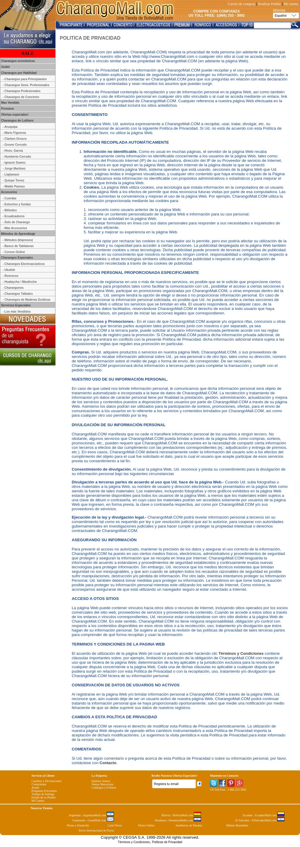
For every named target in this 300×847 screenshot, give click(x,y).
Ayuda (35, 787)
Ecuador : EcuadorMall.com (263, 815)
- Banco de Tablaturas (18, 246)
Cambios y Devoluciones (47, 781)
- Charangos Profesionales (22, 91)
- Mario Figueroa (14, 132)
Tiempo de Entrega (43, 794)
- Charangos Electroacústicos (24, 264)
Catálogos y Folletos (104, 787)
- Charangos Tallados (18, 293)
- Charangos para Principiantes (25, 79)
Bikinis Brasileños (237, 825)
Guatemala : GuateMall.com (93, 820)
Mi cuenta (291, 4)
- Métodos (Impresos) (18, 240)
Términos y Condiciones (241, 653)
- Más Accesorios (15, 228)
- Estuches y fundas (17, 204)
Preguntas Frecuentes (44, 790)
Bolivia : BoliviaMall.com (181, 815)
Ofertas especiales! (14, 114)
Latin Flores (115, 825)
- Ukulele (9, 270)
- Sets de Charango (16, 222)
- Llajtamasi (11, 174)
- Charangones (13, 287)
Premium (7, 108)
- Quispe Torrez (13, 180)
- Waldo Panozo (14, 186)
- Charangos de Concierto (21, 97)
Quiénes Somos (101, 781)
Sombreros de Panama (189, 825)
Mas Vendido (9, 102)
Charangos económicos (17, 61)
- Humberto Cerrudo (17, 156)
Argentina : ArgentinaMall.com (91, 815)
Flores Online (146, 825)
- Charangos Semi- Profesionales (26, 85)
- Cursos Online (14, 252)
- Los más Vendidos (17, 311)
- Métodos (10, 210)
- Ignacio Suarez (14, 162)
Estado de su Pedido (44, 797)
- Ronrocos (10, 275)
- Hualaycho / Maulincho (20, 281)
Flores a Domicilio (78, 825)
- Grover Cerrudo (15, 144)
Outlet (5, 67)
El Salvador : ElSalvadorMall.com (259, 820)
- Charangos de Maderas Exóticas (26, 299)
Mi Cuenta (38, 800)
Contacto (108, 763)
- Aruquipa (10, 126)
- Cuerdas (9, 198)
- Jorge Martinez (14, 168)
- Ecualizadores (13, 216)
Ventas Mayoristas (103, 784)
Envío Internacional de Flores (96, 830)
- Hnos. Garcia (13, 150)
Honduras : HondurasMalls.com (178, 820)
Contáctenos (39, 784)
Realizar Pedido (269, 4)
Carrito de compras (241, 4)
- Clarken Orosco (15, 138)
